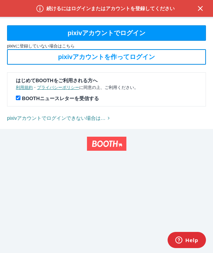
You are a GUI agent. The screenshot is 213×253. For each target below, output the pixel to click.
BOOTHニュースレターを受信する (60, 98)
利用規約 (24, 87)
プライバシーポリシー (58, 87)
